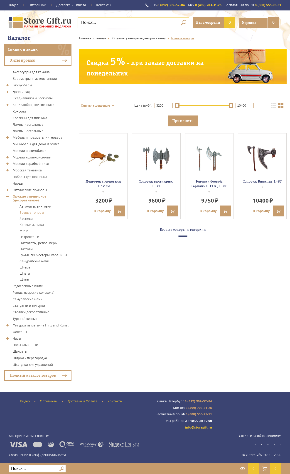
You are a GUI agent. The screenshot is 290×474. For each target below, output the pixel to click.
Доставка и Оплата (71, 5)
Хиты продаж (22, 60)
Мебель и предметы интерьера (37, 137)
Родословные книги (28, 285)
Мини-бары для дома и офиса (36, 144)
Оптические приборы (30, 189)
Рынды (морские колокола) (33, 292)
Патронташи (29, 236)
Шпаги (25, 273)
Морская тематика (27, 170)
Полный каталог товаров (33, 375)
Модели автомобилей (30, 150)
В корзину (109, 211)
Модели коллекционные (32, 157)
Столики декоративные (31, 312)
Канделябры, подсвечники (33, 104)
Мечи (24, 230)
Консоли (19, 111)
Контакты (103, 5)
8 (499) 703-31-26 (204, 5)
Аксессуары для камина (31, 72)
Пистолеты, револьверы (38, 243)
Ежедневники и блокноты (33, 98)
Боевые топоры (32, 212)
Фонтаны (20, 331)
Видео (13, 5)
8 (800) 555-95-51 (253, 5)
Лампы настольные (28, 124)
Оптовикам (37, 5)
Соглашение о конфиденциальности (37, 454)
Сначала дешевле (95, 105)
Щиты (24, 279)
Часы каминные (25, 344)
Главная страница (92, 38)
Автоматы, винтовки (35, 206)
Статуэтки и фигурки (29, 305)
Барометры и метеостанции (35, 78)
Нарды (18, 183)
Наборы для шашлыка (30, 176)
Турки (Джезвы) (25, 318)
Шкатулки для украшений (33, 364)
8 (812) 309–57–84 (167, 5)
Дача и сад (21, 91)
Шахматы (20, 351)
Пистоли (26, 248)
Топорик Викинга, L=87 (262, 181)
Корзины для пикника (30, 117)
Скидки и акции (23, 49)
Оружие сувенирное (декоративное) (29, 198)
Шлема (25, 267)
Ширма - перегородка (30, 358)
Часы (17, 338)
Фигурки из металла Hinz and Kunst (41, 325)
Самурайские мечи (34, 261)
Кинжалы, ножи (32, 224)
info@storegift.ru (198, 427)
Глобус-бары (22, 85)
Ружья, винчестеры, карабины (43, 255)
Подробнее (95, 89)
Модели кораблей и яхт (31, 163)
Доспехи (26, 218)
